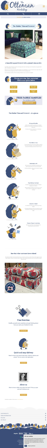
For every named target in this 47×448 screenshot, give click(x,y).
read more (23, 394)
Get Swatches (23, 330)
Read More (23, 362)
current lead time (20, 399)
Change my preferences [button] (31, 445)
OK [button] (25, 445)
